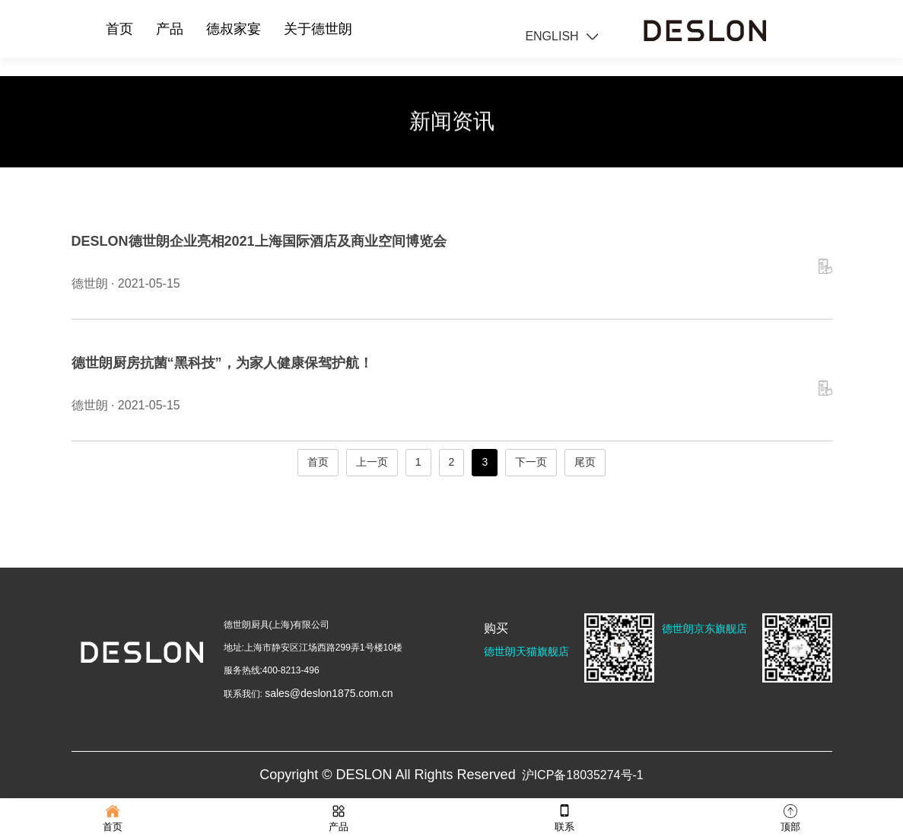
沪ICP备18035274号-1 (583, 775)
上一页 (372, 462)
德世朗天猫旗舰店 (526, 651)
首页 (119, 29)
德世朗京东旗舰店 (704, 628)
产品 (169, 29)
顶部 (790, 816)
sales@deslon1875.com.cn (329, 693)
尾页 (585, 462)
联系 (564, 816)
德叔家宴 (233, 29)
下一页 (531, 462)
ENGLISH (551, 36)
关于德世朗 (318, 29)
